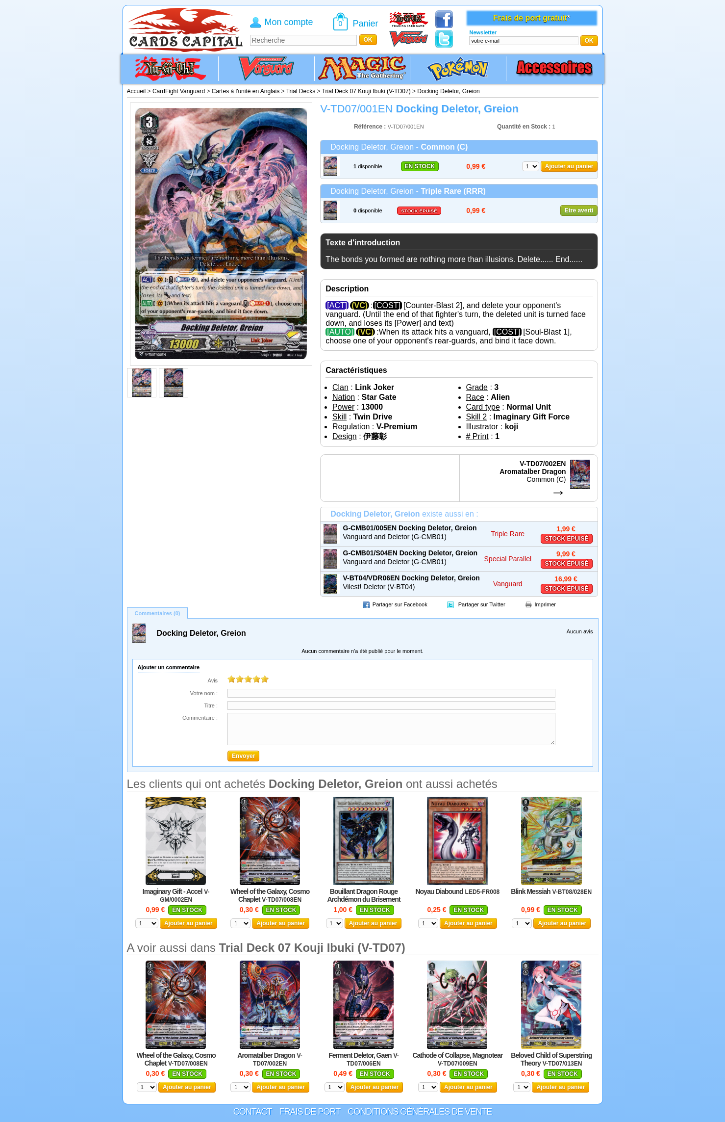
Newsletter (483, 32)
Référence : (371, 126)
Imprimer (545, 604)
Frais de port (309, 1112)
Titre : (211, 705)
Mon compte (289, 22)
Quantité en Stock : (523, 126)
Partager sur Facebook (400, 604)
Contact (252, 1112)
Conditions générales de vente (420, 1112)
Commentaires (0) (157, 613)
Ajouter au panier (569, 166)
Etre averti (579, 210)
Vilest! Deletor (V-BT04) (379, 587)
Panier (365, 23)
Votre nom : (204, 693)
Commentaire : (200, 718)
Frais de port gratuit (530, 18)
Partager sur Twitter (481, 604)
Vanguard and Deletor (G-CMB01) (395, 537)
